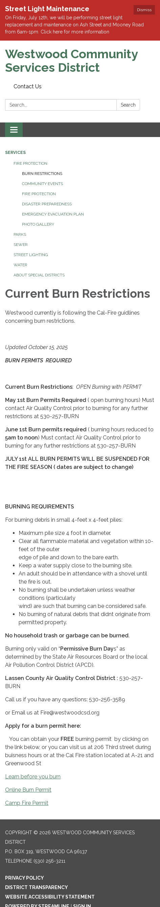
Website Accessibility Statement (50, 897)
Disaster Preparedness (47, 204)
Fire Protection (30, 163)
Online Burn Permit (28, 790)
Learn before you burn (33, 776)
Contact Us (28, 86)
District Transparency (36, 887)
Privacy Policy (24, 878)
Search (128, 105)
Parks (20, 234)
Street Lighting (31, 254)
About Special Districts (39, 275)
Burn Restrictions (42, 173)
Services (15, 152)
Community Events (42, 183)
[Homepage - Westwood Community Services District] (80, 60)
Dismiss (144, 9)
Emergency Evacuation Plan (53, 214)
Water (20, 265)
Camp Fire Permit (26, 803)
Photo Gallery (38, 224)
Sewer (21, 244)
